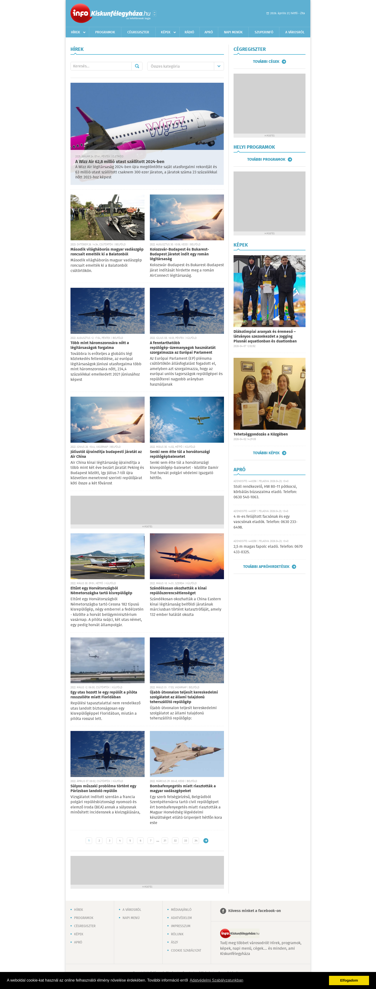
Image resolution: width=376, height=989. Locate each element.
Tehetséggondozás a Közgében (261, 434)
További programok (266, 159)
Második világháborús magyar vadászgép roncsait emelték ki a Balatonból (107, 252)
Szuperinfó (264, 32)
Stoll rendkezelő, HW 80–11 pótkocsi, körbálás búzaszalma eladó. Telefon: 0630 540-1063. (265, 492)
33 (185, 840)
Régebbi (206, 841)
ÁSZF (174, 942)
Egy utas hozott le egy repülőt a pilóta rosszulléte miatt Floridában (103, 694)
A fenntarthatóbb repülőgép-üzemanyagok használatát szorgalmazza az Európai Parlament (183, 348)
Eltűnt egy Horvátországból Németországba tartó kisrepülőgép (101, 590)
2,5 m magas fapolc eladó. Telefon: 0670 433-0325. (268, 549)
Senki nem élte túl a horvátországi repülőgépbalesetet (180, 454)
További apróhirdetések (266, 567)
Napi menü (131, 918)
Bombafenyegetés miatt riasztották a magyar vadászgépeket (183, 788)
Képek (165, 32)
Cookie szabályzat (186, 950)
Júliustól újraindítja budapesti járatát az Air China (106, 454)
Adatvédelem (181, 918)
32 (175, 840)
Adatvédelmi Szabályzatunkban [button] (216, 980)
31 (165, 840)
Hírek (75, 32)
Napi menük (233, 32)
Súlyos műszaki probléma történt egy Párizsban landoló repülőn (103, 788)
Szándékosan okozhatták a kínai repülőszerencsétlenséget (178, 590)
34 (195, 840)
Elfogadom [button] (349, 980)
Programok (105, 32)
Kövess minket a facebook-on (254, 911)
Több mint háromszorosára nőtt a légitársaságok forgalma (99, 345)
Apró (209, 32)
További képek (266, 453)
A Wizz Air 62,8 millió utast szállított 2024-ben (119, 162)
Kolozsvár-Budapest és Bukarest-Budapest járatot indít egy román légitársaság (179, 254)
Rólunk (177, 934)
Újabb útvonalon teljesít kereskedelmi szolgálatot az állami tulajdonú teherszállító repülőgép (184, 697)
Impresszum (180, 926)
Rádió (189, 32)
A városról (295, 32)
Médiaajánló (181, 909)
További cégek (266, 61)
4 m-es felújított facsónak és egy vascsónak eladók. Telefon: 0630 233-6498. (265, 522)
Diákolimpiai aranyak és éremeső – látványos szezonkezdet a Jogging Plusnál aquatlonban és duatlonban (265, 336)
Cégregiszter (138, 32)
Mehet (136, 66)
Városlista (154, 14)
